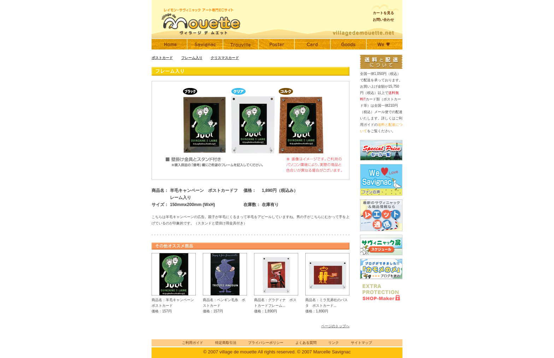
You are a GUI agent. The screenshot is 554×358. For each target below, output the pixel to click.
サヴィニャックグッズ (348, 44)
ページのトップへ (335, 326)
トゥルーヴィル (241, 44)
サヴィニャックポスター (276, 44)
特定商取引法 (225, 343)
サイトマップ (361, 343)
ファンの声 (384, 44)
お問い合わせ (383, 20)
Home (169, 44)
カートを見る (383, 13)
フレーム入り (191, 58)
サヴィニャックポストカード (312, 44)
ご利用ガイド (192, 343)
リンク (333, 343)
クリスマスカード (225, 58)
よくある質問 (306, 343)
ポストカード (162, 58)
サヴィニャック (205, 44)
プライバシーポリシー (265, 343)
